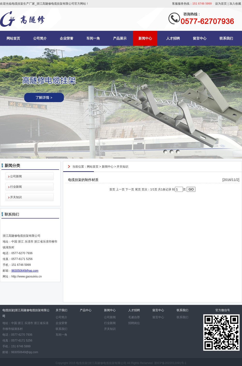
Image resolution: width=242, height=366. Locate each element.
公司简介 (40, 38)
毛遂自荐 (134, 317)
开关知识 (16, 197)
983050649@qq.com (24, 270)
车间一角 (93, 38)
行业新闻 (16, 186)
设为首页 (221, 3)
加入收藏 (235, 3)
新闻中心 (145, 38)
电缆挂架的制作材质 (83, 180)
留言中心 (199, 38)
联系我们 (226, 38)
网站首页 (13, 38)
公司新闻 (16, 176)
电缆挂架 (82, 363)
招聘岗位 (134, 323)
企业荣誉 (66, 38)
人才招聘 (173, 38)
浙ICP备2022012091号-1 (170, 363)
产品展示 (120, 38)
